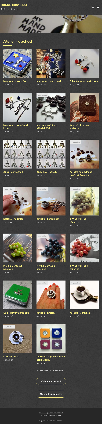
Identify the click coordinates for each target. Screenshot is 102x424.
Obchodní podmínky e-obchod (51, 413)
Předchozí (43, 370)
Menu (98, 7)
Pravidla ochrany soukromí (51, 415)
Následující (58, 370)
